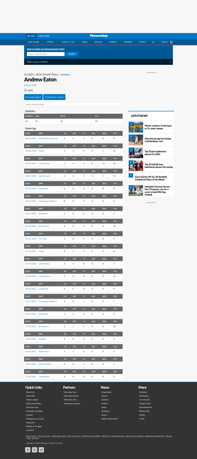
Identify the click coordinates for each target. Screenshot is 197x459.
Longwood (42, 185)
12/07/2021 (29, 361)
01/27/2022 (29, 185)
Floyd (40, 148)
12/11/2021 (29, 336)
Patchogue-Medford (47, 198)
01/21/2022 (29, 210)
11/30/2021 (29, 373)
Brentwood (43, 223)
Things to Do (145, 400)
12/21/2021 (29, 298)
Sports (50, 42)
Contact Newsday (117, 433)
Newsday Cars (70, 389)
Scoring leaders (32, 94)
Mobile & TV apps (34, 423)
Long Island (33, 42)
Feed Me (98, 42)
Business (128, 42)
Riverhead (42, 210)
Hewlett (41, 336)
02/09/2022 (29, 148)
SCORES (28, 71)
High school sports (110, 416)
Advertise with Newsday (154, 433)
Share (27, 88)
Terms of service (44, 433)
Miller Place (43, 348)
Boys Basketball (46, 71)
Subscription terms (59, 433)
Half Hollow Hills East (47, 135)
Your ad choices (74, 433)
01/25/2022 (29, 198)
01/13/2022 (29, 248)
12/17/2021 (29, 311)
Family (142, 412)
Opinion (112, 42)
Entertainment (145, 404)
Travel (141, 416)
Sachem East (43, 173)
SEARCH (167, 42)
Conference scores (53, 94)
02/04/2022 (29, 160)
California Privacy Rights (91, 433)
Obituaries (144, 393)
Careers (29, 412)
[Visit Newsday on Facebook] (27, 447)
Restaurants (144, 408)
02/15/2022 (29, 135)
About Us (30, 389)
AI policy (35, 435)
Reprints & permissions (135, 433)
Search (70, 54)
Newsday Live (32, 404)
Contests (30, 427)
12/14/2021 (29, 323)
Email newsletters (34, 400)
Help (29, 435)
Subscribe (30, 393)
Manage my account (35, 416)
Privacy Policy (31, 433)
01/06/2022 (29, 273)
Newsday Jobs (70, 397)
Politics (105, 400)
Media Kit (30, 420)
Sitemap (168, 433)
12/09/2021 (29, 348)
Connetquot (43, 373)
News (84, 42)
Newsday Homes (71, 393)
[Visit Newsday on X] (34, 447)
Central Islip (43, 160)
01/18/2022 (29, 223)
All (153, 42)
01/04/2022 (29, 286)
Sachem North (29, 82)
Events (142, 42)
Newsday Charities (34, 408)
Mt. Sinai (42, 236)
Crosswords (144, 397)
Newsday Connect (72, 400)
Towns (104, 412)
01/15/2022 (29, 236)
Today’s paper (32, 397)
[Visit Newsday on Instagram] (41, 447)
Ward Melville (44, 361)
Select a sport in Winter (36, 62)
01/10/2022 (29, 261)
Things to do (68, 42)
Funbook (143, 389)
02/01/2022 (29, 173)
